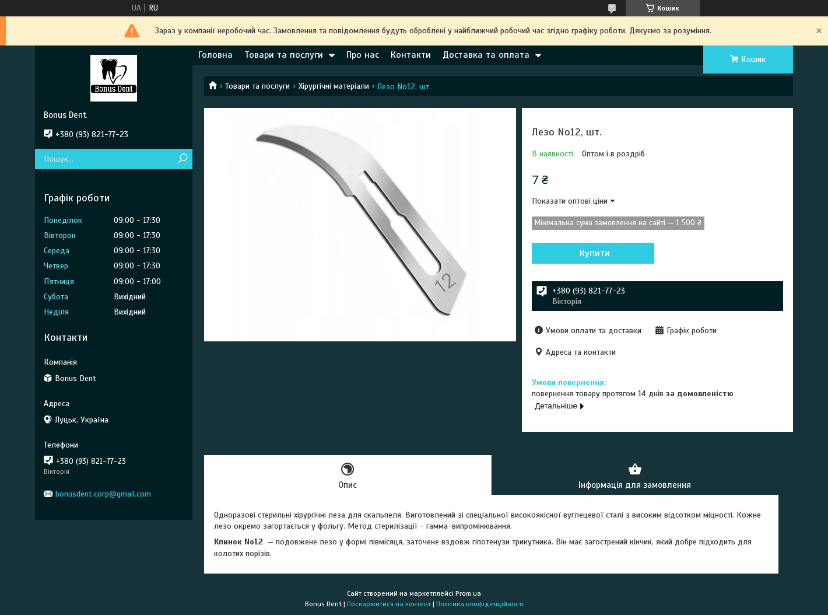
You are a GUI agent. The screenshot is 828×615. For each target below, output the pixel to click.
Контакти (411, 55)
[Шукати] (182, 159)
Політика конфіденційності (480, 604)
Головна (215, 55)
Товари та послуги (283, 55)
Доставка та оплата (486, 55)
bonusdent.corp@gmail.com (103, 494)
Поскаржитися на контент (389, 604)
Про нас (362, 55)
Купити (595, 253)
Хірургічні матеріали (334, 86)
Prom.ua (468, 593)
